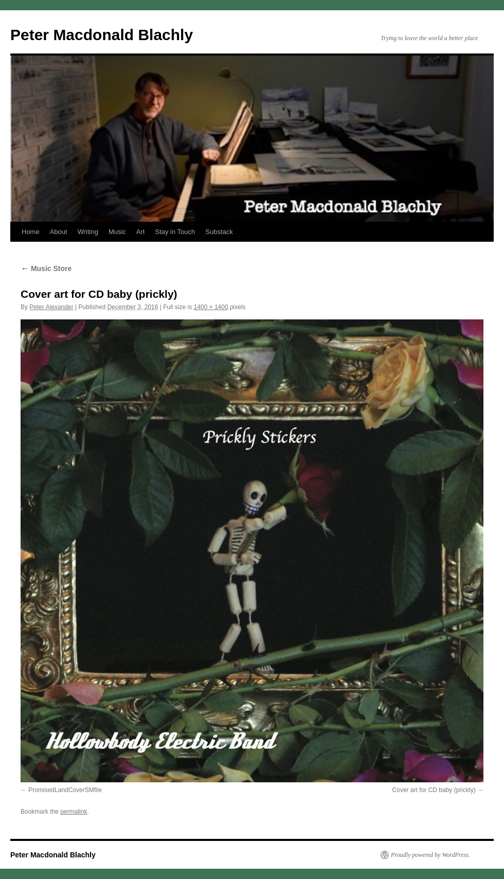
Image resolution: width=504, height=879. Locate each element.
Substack (218, 232)
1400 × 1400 (211, 307)
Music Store (46, 268)
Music (117, 232)
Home (31, 232)
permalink (73, 811)
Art (140, 232)
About (58, 232)
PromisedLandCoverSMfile (65, 790)
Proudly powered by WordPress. (430, 854)
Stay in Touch (175, 232)
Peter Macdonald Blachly (101, 34)
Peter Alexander (51, 307)
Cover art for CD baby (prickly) (434, 790)
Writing (88, 232)
